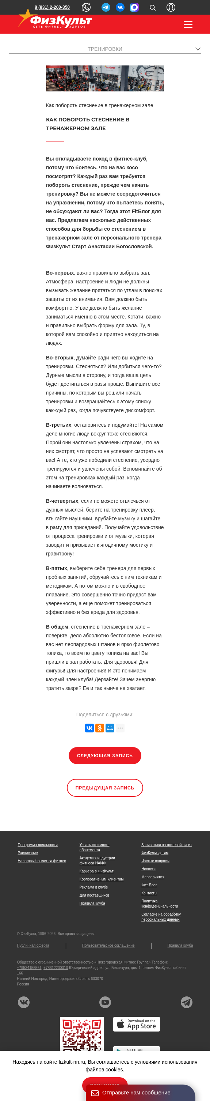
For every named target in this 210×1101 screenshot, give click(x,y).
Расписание (28, 853)
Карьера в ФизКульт (97, 871)
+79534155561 (29, 968)
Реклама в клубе (94, 887)
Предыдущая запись (105, 788)
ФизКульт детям (154, 853)
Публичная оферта (33, 945)
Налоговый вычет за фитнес (42, 861)
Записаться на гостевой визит (166, 845)
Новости (148, 869)
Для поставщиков (94, 895)
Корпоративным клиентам (102, 879)
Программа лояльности (38, 845)
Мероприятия (152, 877)
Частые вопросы (155, 861)
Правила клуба (92, 903)
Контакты (149, 893)
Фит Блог (149, 885)
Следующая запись (105, 755)
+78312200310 (55, 968)
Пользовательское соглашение (108, 945)
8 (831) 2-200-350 (52, 7)
